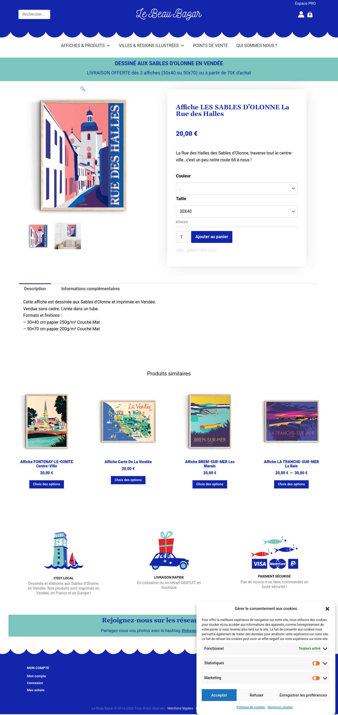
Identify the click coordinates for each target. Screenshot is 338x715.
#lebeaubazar (194, 630)
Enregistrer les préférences (303, 695)
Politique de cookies (251, 707)
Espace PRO (305, 3)
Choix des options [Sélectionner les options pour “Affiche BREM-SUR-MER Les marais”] (209, 484)
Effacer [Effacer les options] (182, 222)
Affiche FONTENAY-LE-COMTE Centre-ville (46, 464)
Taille (181, 198)
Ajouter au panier (211, 236)
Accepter (219, 695)
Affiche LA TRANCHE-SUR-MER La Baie (291, 464)
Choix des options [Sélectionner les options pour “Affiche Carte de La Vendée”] (128, 480)
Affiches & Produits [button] (86, 46)
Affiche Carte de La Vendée (128, 462)
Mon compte (36, 676)
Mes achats (35, 690)
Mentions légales (180, 708)
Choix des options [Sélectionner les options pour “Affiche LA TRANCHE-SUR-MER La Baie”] (291, 484)
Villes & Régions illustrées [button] (151, 46)
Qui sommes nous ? (256, 45)
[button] (327, 608)
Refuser (257, 695)
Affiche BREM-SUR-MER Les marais (210, 464)
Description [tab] (35, 288)
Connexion (35, 683)
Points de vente (210, 45)
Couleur (183, 175)
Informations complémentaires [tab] (90, 288)
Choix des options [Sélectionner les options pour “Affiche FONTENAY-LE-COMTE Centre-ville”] (46, 484)
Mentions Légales (280, 707)
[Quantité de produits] (183, 237)
